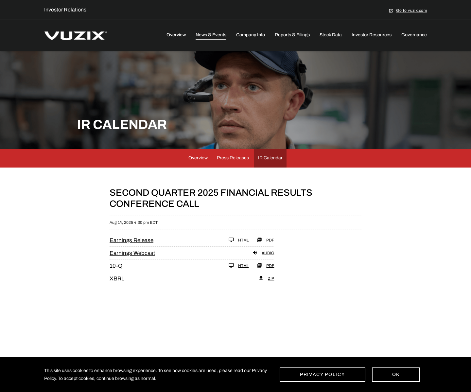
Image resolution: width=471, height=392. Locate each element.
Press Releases (233, 157)
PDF (265, 239)
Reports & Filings (292, 34)
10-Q (116, 266)
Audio (263, 252)
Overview (176, 34)
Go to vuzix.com (411, 10)
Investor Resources (372, 34)
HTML (239, 239)
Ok (396, 374)
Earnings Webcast (132, 253)
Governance (414, 34)
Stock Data (331, 34)
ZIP (266, 278)
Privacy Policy (322, 374)
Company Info (250, 34)
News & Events (211, 34)
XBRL (117, 279)
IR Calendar (270, 157)
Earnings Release (131, 240)
